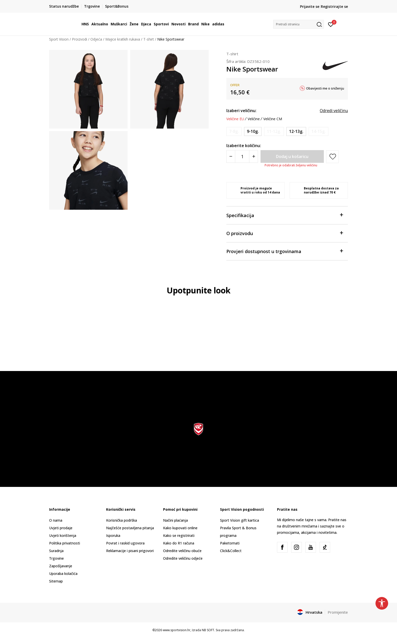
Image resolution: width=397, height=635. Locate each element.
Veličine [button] (254, 119)
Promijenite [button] (338, 612)
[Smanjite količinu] (230, 156)
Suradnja (56, 550)
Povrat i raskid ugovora (125, 543)
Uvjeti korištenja (62, 535)
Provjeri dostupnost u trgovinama (284, 251)
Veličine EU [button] (235, 119)
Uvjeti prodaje (60, 527)
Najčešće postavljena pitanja (130, 527)
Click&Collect (231, 550)
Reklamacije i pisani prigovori (130, 550)
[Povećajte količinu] (253, 156)
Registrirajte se (334, 6)
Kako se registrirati (178, 535)
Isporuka (113, 535)
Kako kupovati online (180, 527)
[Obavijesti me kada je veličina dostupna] (234, 131)
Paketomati (230, 543)
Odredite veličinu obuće (182, 550)
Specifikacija (284, 214)
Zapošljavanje (60, 565)
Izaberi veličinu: (241, 110)
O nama (55, 520)
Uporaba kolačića (63, 573)
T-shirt (148, 39)
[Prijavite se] (331, 24)
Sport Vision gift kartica (239, 520)
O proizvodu (284, 233)
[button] (298, 24)
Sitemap (56, 581)
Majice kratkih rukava (122, 39)
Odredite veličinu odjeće (183, 558)
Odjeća (96, 39)
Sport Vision (59, 39)
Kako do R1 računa (178, 543)
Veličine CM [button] (272, 119)
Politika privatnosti (64, 543)
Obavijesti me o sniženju (325, 88)
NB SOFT (208, 630)
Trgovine (56, 558)
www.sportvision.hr (176, 630)
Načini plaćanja (175, 520)
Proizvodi (79, 39)
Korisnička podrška (121, 520)
